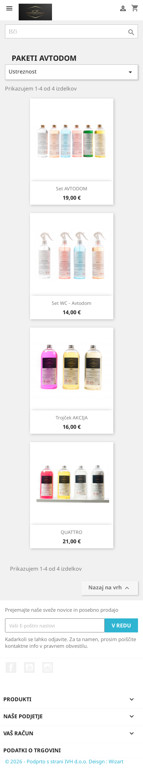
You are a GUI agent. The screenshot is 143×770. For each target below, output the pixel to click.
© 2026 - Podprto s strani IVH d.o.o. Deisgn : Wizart (64, 761)
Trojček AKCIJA (72, 417)
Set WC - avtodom (71, 303)
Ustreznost (71, 72)
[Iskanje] (71, 31)
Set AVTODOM (71, 188)
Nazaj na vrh (109, 588)
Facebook (11, 667)
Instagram (47, 667)
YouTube (29, 667)
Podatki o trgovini (32, 750)
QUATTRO (71, 532)
